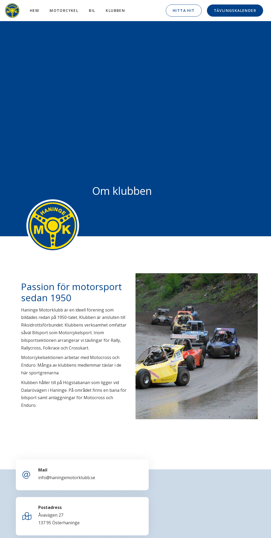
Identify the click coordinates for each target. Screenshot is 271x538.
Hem (36, 10)
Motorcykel (65, 10)
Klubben (117, 10)
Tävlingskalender (235, 10)
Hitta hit (184, 10)
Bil (94, 10)
